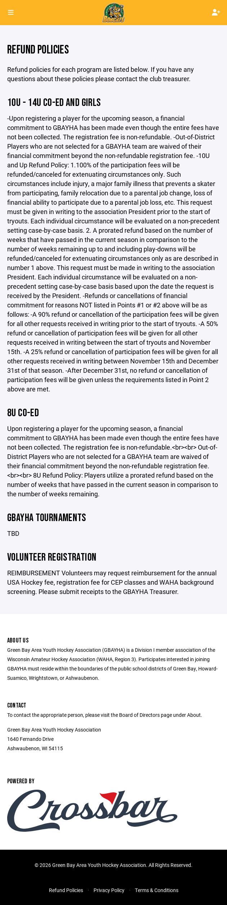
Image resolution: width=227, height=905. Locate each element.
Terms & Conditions (156, 890)
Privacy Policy (109, 890)
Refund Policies (66, 890)
